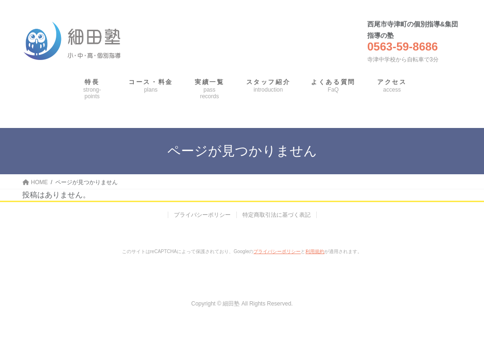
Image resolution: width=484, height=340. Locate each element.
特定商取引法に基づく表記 (276, 215)
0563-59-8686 (402, 46)
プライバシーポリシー (202, 215)
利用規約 (314, 251)
